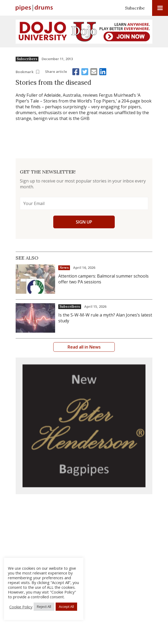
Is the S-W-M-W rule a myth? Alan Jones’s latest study (105, 318)
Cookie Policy (20, 606)
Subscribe (135, 8)
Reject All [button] (44, 606)
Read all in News (84, 347)
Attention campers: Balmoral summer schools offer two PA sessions (103, 279)
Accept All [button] (66, 606)
